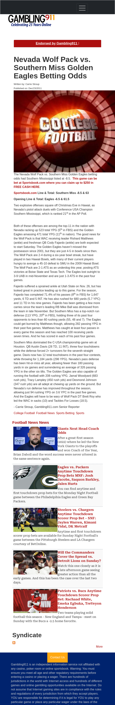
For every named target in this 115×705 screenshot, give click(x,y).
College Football (24, 413)
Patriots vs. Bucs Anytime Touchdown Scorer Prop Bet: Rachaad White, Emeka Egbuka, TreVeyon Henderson (79, 599)
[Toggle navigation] (82, 8)
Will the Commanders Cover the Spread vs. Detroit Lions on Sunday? (79, 557)
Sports (80, 413)
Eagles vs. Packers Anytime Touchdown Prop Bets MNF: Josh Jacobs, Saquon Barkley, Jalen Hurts (78, 475)
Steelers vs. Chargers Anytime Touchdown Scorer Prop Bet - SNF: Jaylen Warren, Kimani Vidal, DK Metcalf (77, 518)
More (99, 646)
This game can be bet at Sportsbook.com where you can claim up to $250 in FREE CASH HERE (55, 182)
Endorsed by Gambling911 (57, 43)
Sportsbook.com (25, 192)
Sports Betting (65, 413)
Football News (45, 413)
